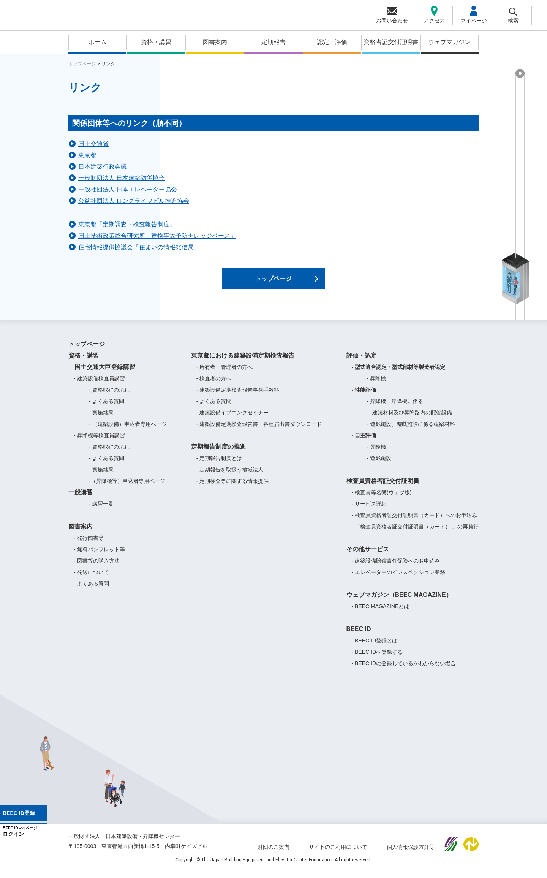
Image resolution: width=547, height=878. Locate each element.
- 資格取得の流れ (109, 396)
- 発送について (91, 578)
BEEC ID (358, 635)
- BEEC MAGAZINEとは (380, 612)
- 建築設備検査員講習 (99, 384)
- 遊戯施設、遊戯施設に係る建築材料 (411, 430)
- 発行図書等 (89, 544)
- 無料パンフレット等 (99, 555)
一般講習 (80, 498)
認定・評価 (332, 42)
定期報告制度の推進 (218, 452)
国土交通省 (93, 143)
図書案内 (215, 42)
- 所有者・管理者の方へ (224, 373)
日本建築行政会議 (102, 166)
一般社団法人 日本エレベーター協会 (127, 189)
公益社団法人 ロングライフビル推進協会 (133, 200)
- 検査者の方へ (214, 384)
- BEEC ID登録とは (375, 647)
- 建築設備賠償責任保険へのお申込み (396, 567)
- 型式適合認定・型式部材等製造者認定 (399, 373)
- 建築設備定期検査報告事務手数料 (238, 396)
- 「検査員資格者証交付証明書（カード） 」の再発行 (415, 533)
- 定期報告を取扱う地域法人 (230, 476)
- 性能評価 (364, 396)
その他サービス (367, 555)
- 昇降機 (376, 384)
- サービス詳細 (369, 510)
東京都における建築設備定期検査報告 (242, 361)
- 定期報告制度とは (219, 464)
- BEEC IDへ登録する (377, 658)
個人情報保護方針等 (411, 853)
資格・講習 (156, 42)
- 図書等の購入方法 (97, 567)
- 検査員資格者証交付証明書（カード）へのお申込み (414, 521)
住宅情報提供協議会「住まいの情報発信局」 (139, 247)
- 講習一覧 (101, 510)
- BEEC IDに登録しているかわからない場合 (404, 669)
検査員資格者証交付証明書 (382, 487)
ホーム (98, 42)
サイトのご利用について (338, 853)
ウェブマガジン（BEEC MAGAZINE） (399, 601)
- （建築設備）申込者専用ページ (128, 430)
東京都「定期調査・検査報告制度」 (126, 224)
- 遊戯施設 (379, 464)
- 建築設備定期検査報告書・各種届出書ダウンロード (259, 430)
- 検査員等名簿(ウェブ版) (382, 498)
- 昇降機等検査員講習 (99, 441)
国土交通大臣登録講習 (101, 373)
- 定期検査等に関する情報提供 (232, 487)
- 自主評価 (364, 441)
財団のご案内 (273, 853)
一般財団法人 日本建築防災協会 (121, 178)
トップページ (82, 63)
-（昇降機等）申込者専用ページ (127, 487)
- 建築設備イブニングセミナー (232, 419)
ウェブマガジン (449, 42)
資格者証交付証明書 (391, 42)
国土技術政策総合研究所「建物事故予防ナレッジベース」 (157, 235)
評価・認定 (361, 361)
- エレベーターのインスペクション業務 (399, 578)
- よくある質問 (106, 407)
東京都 (87, 155)
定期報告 (273, 42)
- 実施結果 (101, 419)
